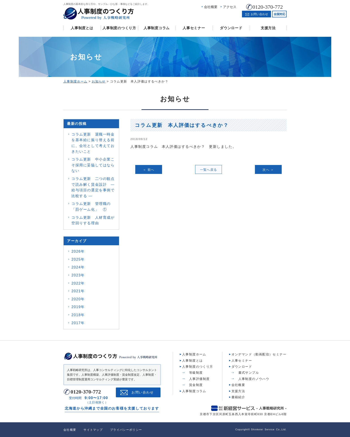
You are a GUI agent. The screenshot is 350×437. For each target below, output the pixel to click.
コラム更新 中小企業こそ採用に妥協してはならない (93, 165)
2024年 (78, 267)
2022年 (78, 283)
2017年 (78, 323)
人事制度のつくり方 (119, 28)
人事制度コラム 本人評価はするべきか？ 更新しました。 (183, 146)
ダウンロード (231, 28)
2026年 (78, 251)
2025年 (78, 259)
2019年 (78, 307)
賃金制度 (196, 385)
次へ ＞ (268, 169)
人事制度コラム (157, 28)
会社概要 (210, 7)
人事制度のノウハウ (253, 379)
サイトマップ (93, 429)
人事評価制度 (199, 379)
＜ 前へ (148, 169)
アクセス (229, 7)
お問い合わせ (142, 392)
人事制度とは (82, 28)
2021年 (78, 291)
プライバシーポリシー (126, 429)
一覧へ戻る (208, 169)
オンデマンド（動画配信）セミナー (258, 354)
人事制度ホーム (194, 354)
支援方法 (268, 28)
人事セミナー (194, 28)
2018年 (78, 315)
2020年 (78, 299)
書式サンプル (248, 372)
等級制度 (196, 372)
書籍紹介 (238, 397)
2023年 (78, 275)
